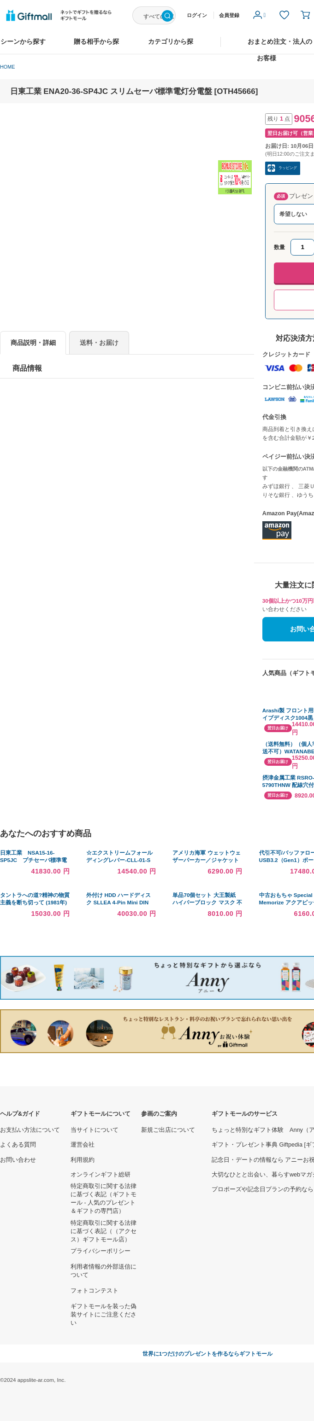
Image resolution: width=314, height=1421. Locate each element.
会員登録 (229, 15)
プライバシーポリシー (100, 1251)
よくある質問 (18, 1144)
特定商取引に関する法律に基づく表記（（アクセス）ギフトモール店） (103, 1231)
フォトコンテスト (94, 1290)
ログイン (197, 15)
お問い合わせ (18, 1160)
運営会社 (83, 1144)
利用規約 (83, 1160)
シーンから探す (23, 41)
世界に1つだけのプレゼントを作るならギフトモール (207, 1354)
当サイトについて (94, 1130)
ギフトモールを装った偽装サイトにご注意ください (103, 1314)
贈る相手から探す (96, 46)
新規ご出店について (168, 1130)
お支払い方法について (30, 1130)
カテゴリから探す (170, 46)
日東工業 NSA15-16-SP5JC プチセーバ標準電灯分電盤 (33, 860)
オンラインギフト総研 (100, 1174)
